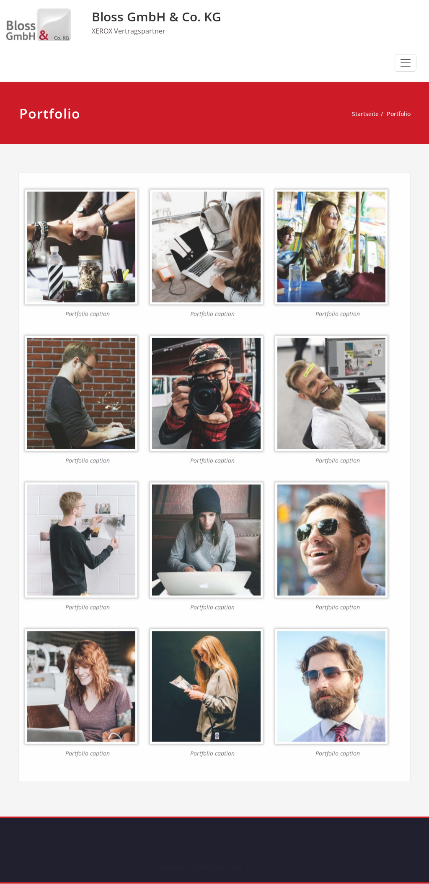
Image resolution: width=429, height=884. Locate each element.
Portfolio (401, 114)
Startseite (365, 114)
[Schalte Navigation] (405, 63)
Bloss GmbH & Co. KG (156, 16)
